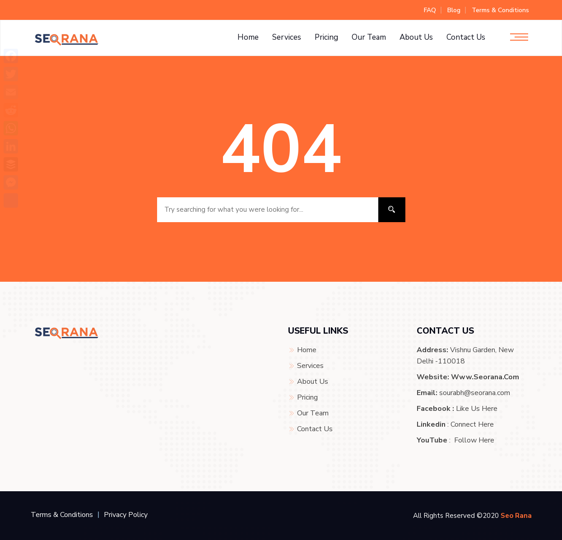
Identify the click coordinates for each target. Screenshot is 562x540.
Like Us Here (476, 409)
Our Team (369, 37)
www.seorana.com (485, 377)
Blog (453, 10)
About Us (416, 37)
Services (286, 37)
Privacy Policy (126, 515)
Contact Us (465, 37)
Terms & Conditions (500, 10)
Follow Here (474, 440)
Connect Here (472, 424)
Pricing (326, 37)
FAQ (430, 10)
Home (248, 37)
